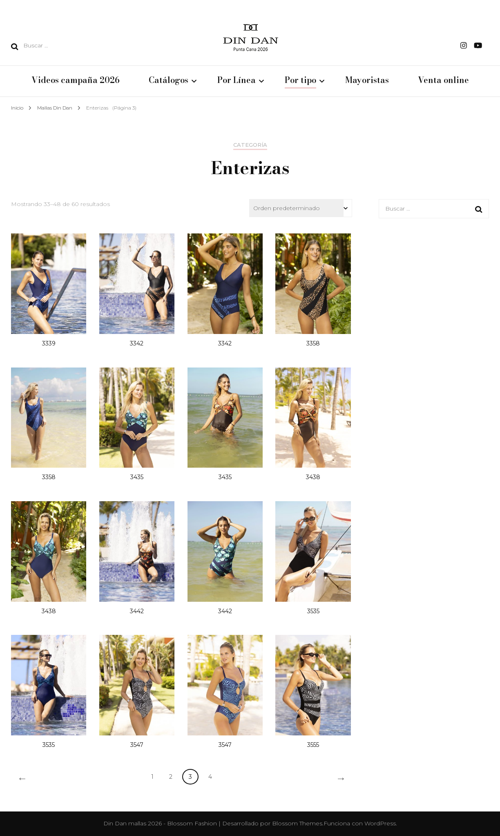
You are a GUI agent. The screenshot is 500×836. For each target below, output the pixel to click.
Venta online (443, 80)
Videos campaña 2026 (75, 80)
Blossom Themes (297, 823)
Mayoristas (367, 80)
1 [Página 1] (152, 776)
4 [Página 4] (210, 776)
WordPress (380, 823)
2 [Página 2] (170, 776)
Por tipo (300, 80)
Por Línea (236, 80)
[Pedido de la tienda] (301, 208)
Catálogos (168, 80)
